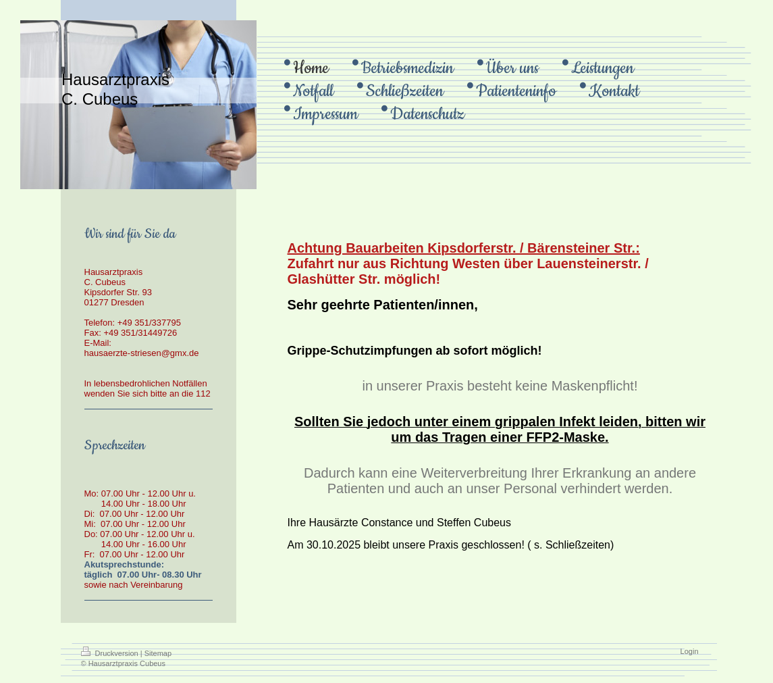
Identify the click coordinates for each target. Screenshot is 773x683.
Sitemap (157, 653)
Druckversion (110, 653)
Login (690, 651)
